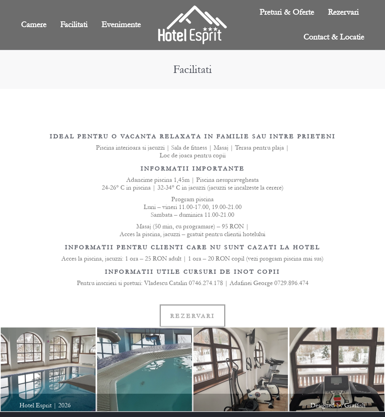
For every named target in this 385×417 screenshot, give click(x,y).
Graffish (355, 405)
